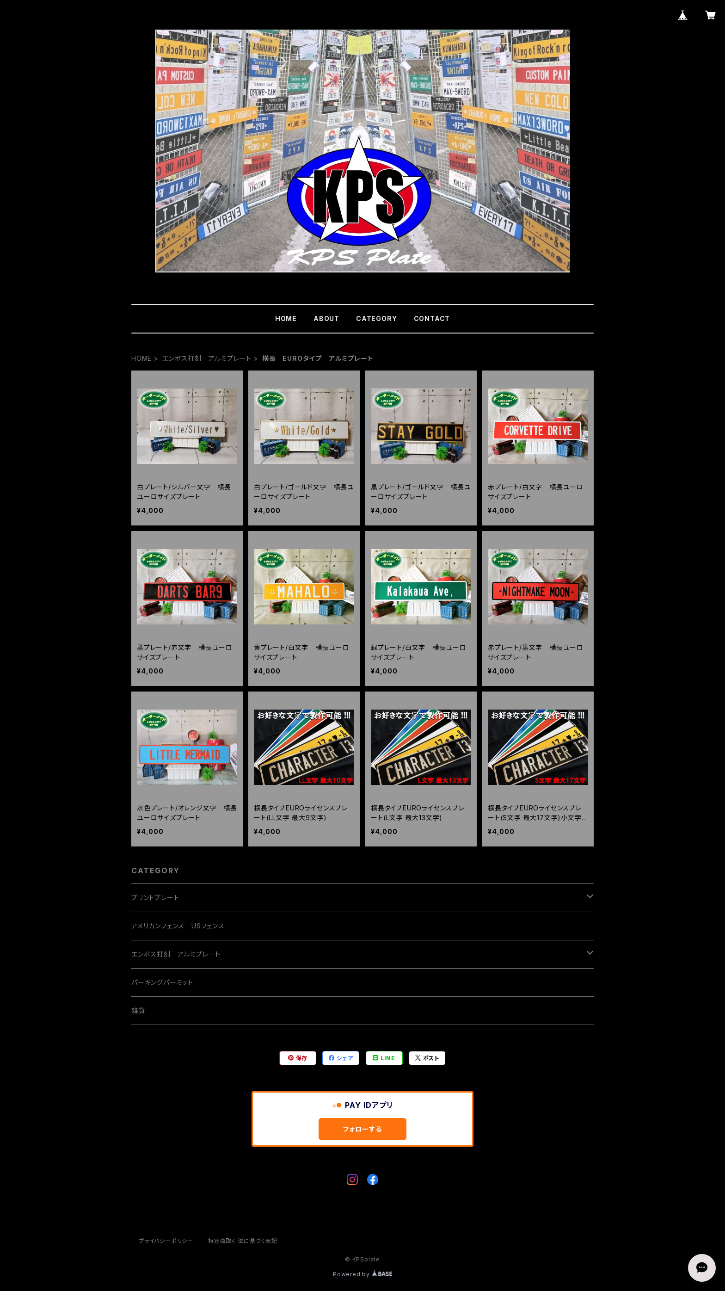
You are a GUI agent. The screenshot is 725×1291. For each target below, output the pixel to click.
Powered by (362, 1274)
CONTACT (432, 318)
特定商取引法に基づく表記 (242, 1240)
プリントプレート (155, 898)
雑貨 (138, 1010)
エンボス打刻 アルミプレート (207, 358)
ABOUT (326, 318)
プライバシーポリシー (166, 1240)
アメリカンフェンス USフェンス (178, 926)
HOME (286, 318)
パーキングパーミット (162, 982)
